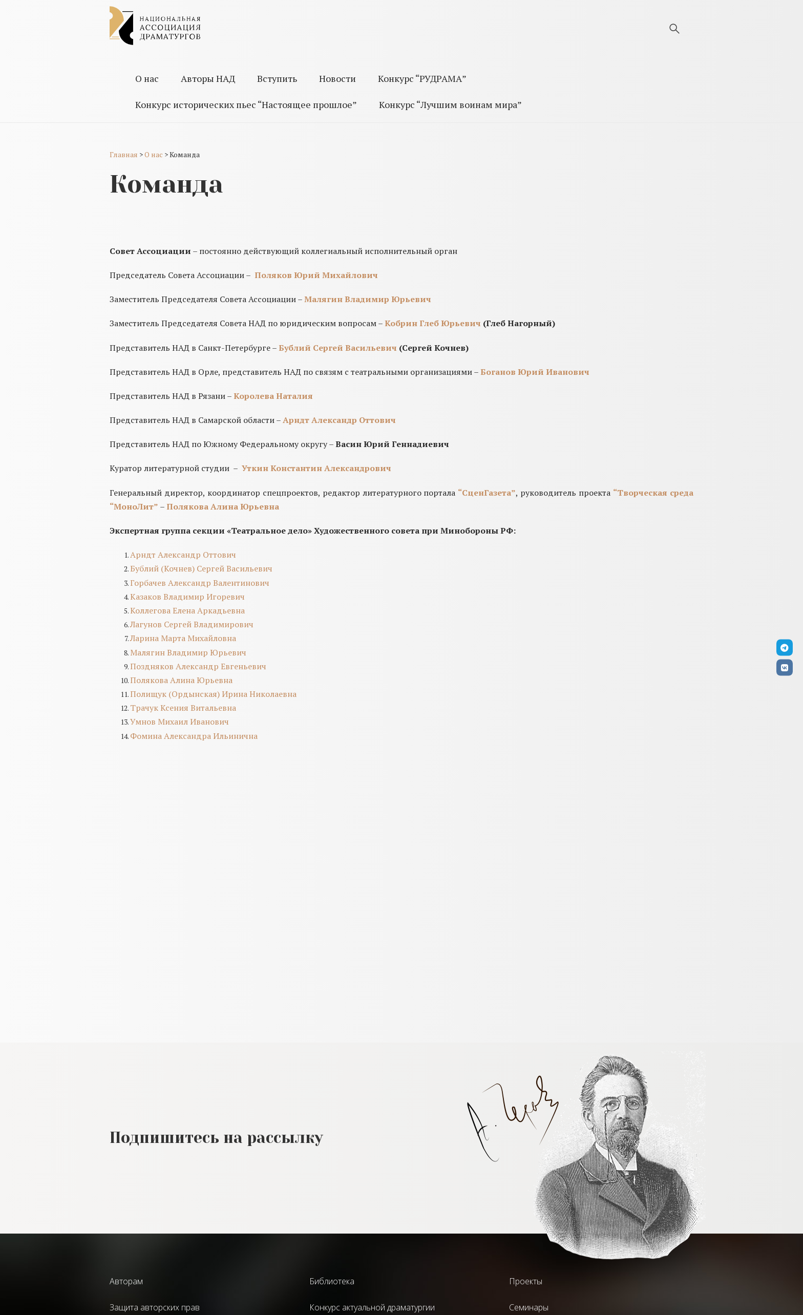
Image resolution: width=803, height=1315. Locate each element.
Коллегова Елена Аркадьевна (187, 610)
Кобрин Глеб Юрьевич (433, 323)
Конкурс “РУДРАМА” (422, 78)
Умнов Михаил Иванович (179, 721)
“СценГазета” (487, 492)
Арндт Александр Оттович (183, 554)
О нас (147, 78)
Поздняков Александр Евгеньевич (198, 666)
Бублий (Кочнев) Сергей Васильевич (201, 568)
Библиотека (331, 1281)
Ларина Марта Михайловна (183, 638)
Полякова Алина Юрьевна (181, 680)
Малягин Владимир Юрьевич (188, 652)
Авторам (126, 1281)
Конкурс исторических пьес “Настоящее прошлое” (246, 104)
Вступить (277, 78)
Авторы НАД (208, 78)
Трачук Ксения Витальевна (183, 707)
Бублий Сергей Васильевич (338, 347)
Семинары (528, 1307)
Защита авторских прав (155, 1307)
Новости (337, 78)
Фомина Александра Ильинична (194, 735)
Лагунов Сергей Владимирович (191, 624)
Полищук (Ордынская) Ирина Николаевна (213, 693)
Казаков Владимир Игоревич (187, 596)
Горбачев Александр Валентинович (199, 582)
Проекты (525, 1281)
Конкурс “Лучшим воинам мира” (450, 104)
